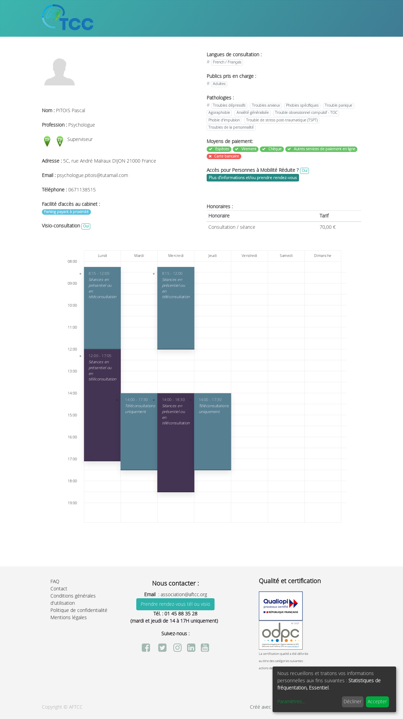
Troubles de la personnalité (231, 127)
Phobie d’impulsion (224, 120)
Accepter (377, 702)
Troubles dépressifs (229, 105)
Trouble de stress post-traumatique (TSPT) (282, 120)
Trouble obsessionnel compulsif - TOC (306, 112)
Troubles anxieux (266, 105)
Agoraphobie (219, 112)
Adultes (219, 84)
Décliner (352, 702)
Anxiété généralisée (253, 112)
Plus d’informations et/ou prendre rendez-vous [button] (253, 177)
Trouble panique (338, 105)
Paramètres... (291, 702)
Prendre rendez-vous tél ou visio (175, 604)
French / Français (227, 62)
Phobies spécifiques (302, 105)
